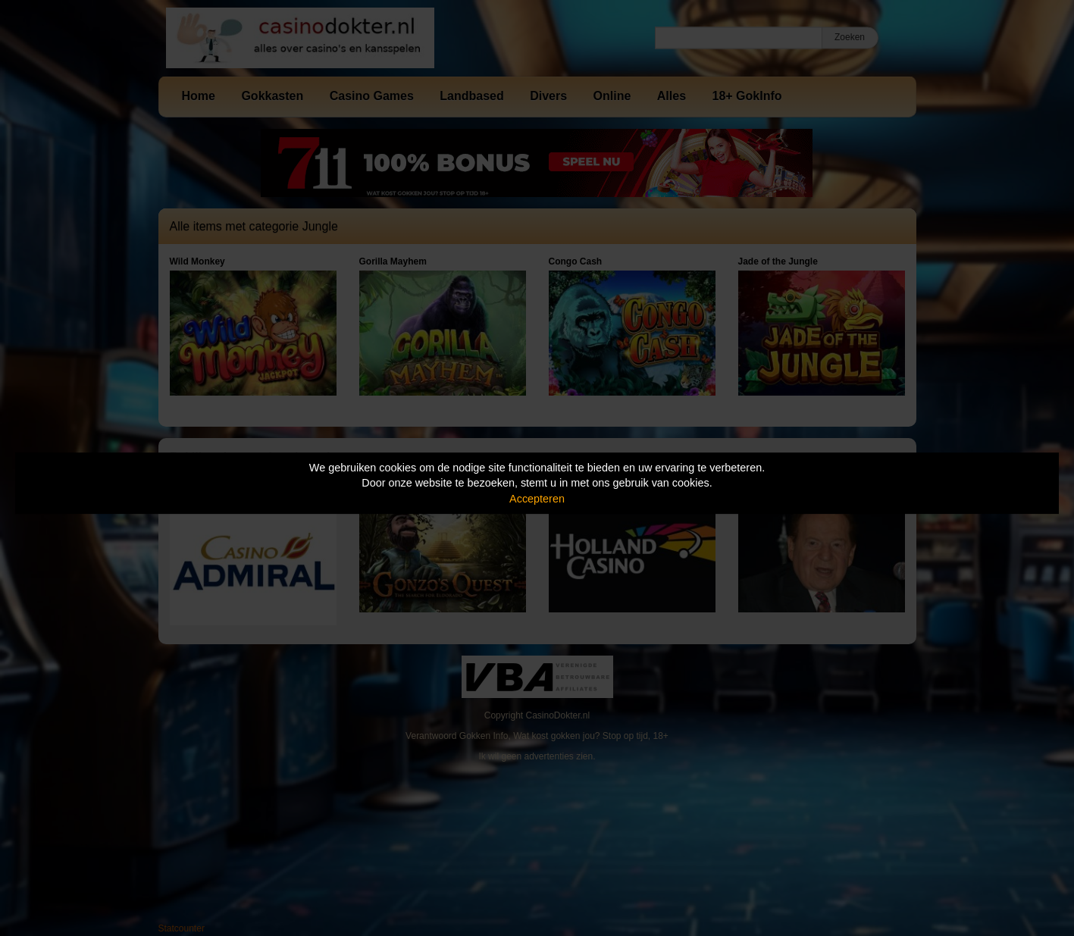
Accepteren (537, 499)
